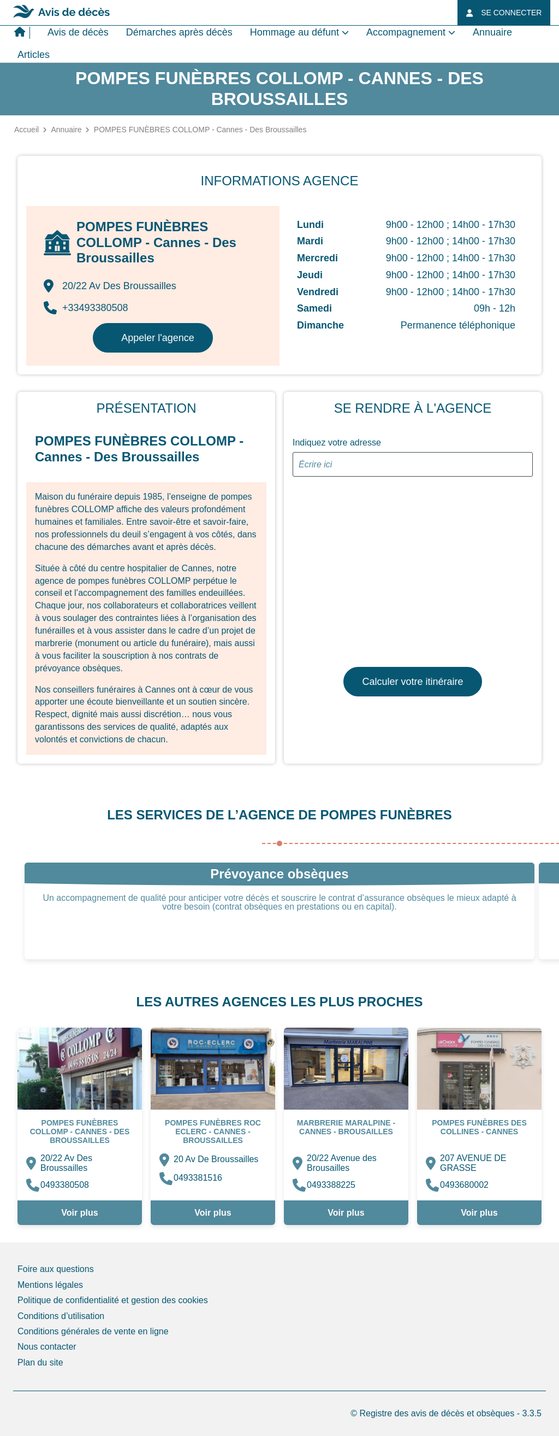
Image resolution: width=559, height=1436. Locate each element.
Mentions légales (50, 1285)
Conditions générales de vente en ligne (93, 1331)
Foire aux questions (55, 1269)
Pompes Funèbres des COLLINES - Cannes (479, 1127)
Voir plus (79, 1212)
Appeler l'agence (157, 337)
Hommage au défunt (294, 32)
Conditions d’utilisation (60, 1316)
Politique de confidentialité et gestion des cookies (112, 1300)
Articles (33, 54)
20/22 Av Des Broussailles (66, 1163)
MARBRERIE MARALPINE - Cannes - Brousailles (346, 1127)
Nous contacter (46, 1346)
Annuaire (492, 32)
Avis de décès (78, 32)
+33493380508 (86, 307)
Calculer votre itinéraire (412, 681)
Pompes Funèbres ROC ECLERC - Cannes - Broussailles (213, 1131)
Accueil (26, 129)
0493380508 (64, 1184)
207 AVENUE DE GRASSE (473, 1163)
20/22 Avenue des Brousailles (342, 1163)
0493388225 (331, 1184)
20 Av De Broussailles (216, 1159)
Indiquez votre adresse (337, 442)
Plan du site (40, 1362)
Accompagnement (405, 32)
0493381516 (198, 1177)
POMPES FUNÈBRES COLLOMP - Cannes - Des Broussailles (80, 1131)
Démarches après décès (179, 32)
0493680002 (464, 1184)
